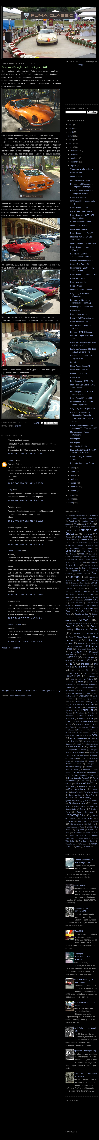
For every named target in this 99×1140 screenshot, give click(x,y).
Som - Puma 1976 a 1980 (81, 398)
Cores (94, 573)
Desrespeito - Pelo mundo (81, 229)
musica (78, 724)
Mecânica (78, 707)
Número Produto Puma (86, 730)
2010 (70, 495)
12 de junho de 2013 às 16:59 (25, 618)
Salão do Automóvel (76, 824)
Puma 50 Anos (89, 769)
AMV (76, 527)
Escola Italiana (74, 608)
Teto (93, 838)
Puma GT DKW (84, 783)
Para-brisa (86, 741)
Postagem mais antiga (51, 690)
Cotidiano (92, 577)
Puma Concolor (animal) (78, 778)
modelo (82, 718)
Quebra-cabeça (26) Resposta (83, 243)
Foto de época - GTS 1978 (81, 381)
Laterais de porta (88, 690)
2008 (70, 503)
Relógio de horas (85, 812)
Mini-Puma (70, 716)
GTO (73, 670)
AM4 (67, 527)
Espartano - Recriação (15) (84, 1051)
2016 (70, 128)
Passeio (78, 744)
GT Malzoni (77, 652)
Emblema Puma (91, 600)
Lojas (70, 701)
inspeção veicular (85, 679)
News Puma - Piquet (78, 370)
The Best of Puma (86, 841)
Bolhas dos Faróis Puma (80, 222)
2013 (70, 140)
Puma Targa (76, 792)
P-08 (91, 738)
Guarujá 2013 (72, 673)
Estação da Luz (81, 614)
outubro (74, 158)
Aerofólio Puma (88, 521)
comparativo (75, 571)
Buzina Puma (93, 545)
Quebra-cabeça (77, 803)
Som (67, 832)
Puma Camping (79, 775)
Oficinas (68, 733)
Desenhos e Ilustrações (79, 583)
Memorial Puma (71, 710)
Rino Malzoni (83, 821)
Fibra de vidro (92, 633)
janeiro (74, 490)
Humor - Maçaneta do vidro (81, 260)
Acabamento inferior (78, 515)
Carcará (92, 554)
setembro (75, 162)
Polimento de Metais (78, 314)
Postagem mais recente (11, 690)
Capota (82, 554)
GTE (69, 663)
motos (68, 721)
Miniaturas (70, 718)
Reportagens (74, 815)
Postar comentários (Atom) (20, 696)
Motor (91, 718)
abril (73, 479)
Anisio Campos (89, 527)
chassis (92, 562)
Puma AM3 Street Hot (79, 278)
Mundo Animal (87, 721)
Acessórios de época (89, 518)
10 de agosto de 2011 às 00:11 (25, 454)
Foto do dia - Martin (78, 446)
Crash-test (69, 580)
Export (92, 623)
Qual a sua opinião (90, 801)
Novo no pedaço (82, 727)
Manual (68, 707)
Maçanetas (93, 701)
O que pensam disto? (79, 225)
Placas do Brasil (80, 755)
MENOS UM (87, 710)
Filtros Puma (82, 637)
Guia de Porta (89, 673)
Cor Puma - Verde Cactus (81, 211)
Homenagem (92, 676)
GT (96, 649)
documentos (82, 597)
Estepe (95, 614)
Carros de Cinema (89, 557)
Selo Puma (90, 824)
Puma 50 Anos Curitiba (75, 772)
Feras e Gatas (76, 173)
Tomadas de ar (71, 844)
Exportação (70, 626)
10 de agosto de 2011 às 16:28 (25, 521)
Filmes (71, 637)
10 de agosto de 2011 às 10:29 (25, 500)
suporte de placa (92, 832)
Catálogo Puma (78, 562)
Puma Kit (94, 786)
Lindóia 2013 (83, 696)
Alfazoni (68, 524)
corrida (75, 576)
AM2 (84, 524)
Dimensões (90, 594)
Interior (80, 682)
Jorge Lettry (81, 684)
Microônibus (80, 713)
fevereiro (75, 487)
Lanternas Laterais (87, 687)
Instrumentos (70, 682)
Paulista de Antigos (91, 744)
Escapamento (92, 605)
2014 (70, 136)
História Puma (73, 676)
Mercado (69, 713)
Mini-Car (91, 713)
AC (67, 515)
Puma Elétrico (85, 781)
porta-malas (79, 761)
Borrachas (94, 542)
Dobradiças (70, 597)
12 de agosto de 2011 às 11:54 (25, 595)
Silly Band (80, 830)
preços (91, 761)
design (94, 582)
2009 (70, 499)
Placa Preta (78, 752)
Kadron (92, 684)
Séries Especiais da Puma (75, 827)
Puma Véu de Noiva (91, 792)
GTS (85, 670)
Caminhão (71, 551)
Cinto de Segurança (90, 568)
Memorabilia (90, 707)
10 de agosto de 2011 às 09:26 (25, 483)
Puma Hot (70, 786)
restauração (87, 818)
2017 (70, 124)
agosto (74, 166)
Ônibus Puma (90, 733)
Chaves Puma (90, 565)
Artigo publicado (83, 536)
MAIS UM (90, 704)
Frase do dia (82, 643)
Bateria (68, 542)
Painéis (74, 741)
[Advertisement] (23, 669)
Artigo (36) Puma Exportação (82, 408)
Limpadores (90, 693)
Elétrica (78, 600)
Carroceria (76, 557)
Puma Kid (83, 786)
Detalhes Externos (78, 586)
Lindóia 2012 (70, 696)
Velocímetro (84, 844)
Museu (68, 724)
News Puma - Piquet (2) (80, 366)
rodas (95, 821)
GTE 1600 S (86, 664)
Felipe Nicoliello (14, 551)
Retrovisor (69, 821)
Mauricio (11, 460)
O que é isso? (76, 176)
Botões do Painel (75, 545)
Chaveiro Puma (72, 565)
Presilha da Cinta (73, 764)
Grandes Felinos (84, 649)
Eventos (19, 426)
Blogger (81, 65)
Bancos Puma (87, 540)
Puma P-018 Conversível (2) (82, 318)
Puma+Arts (75, 310)
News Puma (89, 724)
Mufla (75, 721)
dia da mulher (81, 591)
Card (67, 557)
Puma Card (93, 775)
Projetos (69, 767)
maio (73, 475)
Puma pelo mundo (78, 197)
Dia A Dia (74, 362)
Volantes (87, 847)
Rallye (82, 809)
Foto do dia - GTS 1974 (80, 180)
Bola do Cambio (80, 542)
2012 (70, 143)
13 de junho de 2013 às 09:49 (25, 641)
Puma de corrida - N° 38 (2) (81, 233)
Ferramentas (78, 633)
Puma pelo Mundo (77, 789)
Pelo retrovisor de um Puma (82, 463)
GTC (89, 660)
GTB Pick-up (92, 655)
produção (90, 764)
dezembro (75, 150)
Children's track (72, 568)
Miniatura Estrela (86, 716)
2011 (70, 147)
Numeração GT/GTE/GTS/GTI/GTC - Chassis (84, 957)
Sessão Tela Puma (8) (79, 264)
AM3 (92, 524)
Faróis (83, 626)
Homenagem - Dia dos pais (81, 307)
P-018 (94, 735)
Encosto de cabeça (76, 603)
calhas (89, 548)
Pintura (83, 750)
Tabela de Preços (77, 835)
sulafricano (78, 832)
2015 (70, 132)
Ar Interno (87, 534)
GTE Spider (81, 666)
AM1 (76, 524)
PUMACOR (78, 931)
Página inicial (32, 690)
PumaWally (85, 797)
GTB (79, 654)
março (74, 483)
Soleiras (91, 830)
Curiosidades (81, 580)
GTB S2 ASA (88, 657)
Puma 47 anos (72, 769)
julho (73, 468)
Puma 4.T (91, 767)
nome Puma (70, 727)
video (78, 847)
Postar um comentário (10, 648)
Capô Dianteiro (88, 551)
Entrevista (79, 605)
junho (73, 471)
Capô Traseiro (71, 554)
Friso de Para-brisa (74, 646)
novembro (75, 154)
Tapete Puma (83, 838)
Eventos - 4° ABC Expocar (81, 332)
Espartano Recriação (75, 611)
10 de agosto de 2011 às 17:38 (25, 544)
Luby (10, 490)
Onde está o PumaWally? (81, 290)
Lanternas (70, 687)
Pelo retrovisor (75, 746)
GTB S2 (72, 657)
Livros (80, 699)
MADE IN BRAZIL (76, 704)
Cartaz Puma (85, 559)
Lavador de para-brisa (74, 693)
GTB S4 (79, 660)
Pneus (83, 758)
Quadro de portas (72, 801)
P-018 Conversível (78, 738)
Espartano (88, 608)
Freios (93, 643)
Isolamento (69, 684)
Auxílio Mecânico (71, 540)
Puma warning (75, 795)
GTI (96, 666)
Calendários (74, 548)
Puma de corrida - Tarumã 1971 (83, 274)
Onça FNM (78, 733)
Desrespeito (75, 439)
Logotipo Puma (92, 699)
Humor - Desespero (78, 373)
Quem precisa (79, 806)
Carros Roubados (71, 559)
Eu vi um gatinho (76, 617)
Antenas (68, 530)
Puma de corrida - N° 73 (80, 322)
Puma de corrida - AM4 (80, 207)
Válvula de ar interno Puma (81, 169)
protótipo (79, 767)
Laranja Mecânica (72, 690)
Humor (72, 679)
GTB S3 (69, 660)
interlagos (91, 682)
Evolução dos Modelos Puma (76, 623)
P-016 (85, 735)
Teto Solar (70, 841)
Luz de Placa (80, 701)
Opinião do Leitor (72, 735)
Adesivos (73, 521)
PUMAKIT (69, 798)
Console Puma (81, 573)
